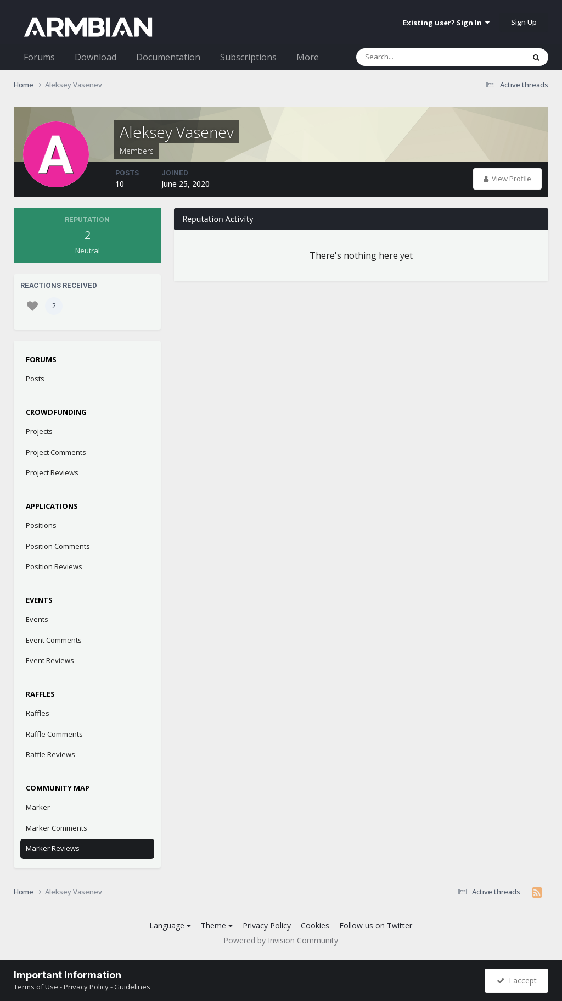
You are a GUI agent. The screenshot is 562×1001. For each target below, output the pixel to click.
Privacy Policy (267, 925)
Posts (35, 378)
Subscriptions (248, 57)
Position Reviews (54, 566)
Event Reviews (50, 660)
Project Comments (56, 452)
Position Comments (58, 546)
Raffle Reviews (50, 754)
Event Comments (54, 640)
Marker (38, 807)
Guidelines (132, 987)
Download (95, 57)
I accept (517, 980)
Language (170, 925)
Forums (39, 57)
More (307, 57)
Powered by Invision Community (280, 940)
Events (37, 619)
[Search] (411, 57)
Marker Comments (56, 828)
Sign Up (524, 22)
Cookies (315, 925)
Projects (39, 431)
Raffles (37, 713)
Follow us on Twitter (375, 925)
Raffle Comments (54, 734)
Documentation (168, 57)
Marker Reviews (53, 848)
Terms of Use (36, 987)
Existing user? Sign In (446, 22)
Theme (217, 925)
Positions (41, 525)
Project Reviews (52, 472)
